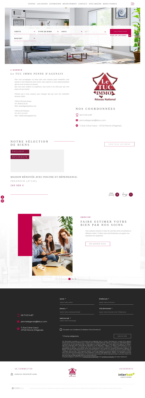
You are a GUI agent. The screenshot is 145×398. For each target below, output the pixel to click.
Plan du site (79, 388)
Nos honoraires (70, 388)
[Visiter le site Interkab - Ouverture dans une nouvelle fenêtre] (126, 375)
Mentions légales (89, 388)
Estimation (55, 4)
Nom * (63, 299)
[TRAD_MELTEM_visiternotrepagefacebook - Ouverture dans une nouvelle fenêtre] (2, 197)
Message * (65, 318)
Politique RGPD (111, 388)
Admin (97, 388)
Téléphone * (106, 308)
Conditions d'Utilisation (108, 356)
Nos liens (103, 388)
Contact (82, 4)
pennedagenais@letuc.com (93, 123)
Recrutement (70, 4)
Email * (64, 308)
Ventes (31, 4)
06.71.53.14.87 (86, 118)
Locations (42, 4)
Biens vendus (110, 4)
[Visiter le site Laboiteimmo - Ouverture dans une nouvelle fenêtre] (18, 388)
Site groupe (95, 4)
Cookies (119, 388)
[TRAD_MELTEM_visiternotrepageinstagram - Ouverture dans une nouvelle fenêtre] (2, 201)
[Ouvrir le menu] (132, 4)
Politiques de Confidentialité (90, 356)
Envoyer (122, 336)
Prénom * (104, 299)
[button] (70, 56)
